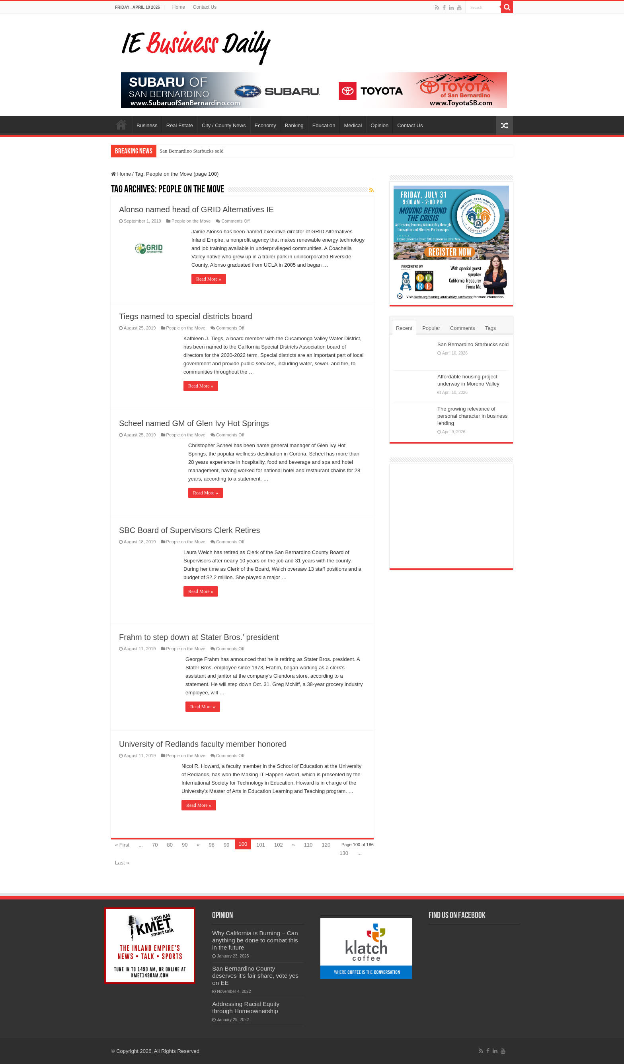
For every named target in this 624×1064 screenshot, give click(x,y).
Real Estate (179, 125)
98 (211, 845)
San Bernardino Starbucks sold (192, 151)
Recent (404, 328)
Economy (265, 125)
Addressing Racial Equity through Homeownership (245, 1007)
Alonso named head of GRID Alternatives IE (196, 209)
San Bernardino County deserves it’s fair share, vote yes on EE (255, 975)
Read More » (208, 279)
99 (226, 845)
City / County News (224, 125)
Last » (122, 863)
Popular (431, 328)
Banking (294, 125)
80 (169, 845)
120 (326, 845)
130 (343, 853)
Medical (353, 125)
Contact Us (204, 7)
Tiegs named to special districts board (185, 316)
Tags (490, 328)
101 (260, 845)
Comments (462, 328)
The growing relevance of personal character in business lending (472, 416)
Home (178, 7)
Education (323, 125)
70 (155, 845)
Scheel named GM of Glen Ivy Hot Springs (194, 423)
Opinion (379, 125)
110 (308, 845)
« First (122, 845)
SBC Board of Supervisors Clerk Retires (189, 530)
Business (147, 125)
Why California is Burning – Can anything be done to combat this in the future (255, 940)
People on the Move (191, 221)
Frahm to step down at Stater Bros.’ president (199, 637)
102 (278, 845)
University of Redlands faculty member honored (203, 744)
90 (184, 845)
